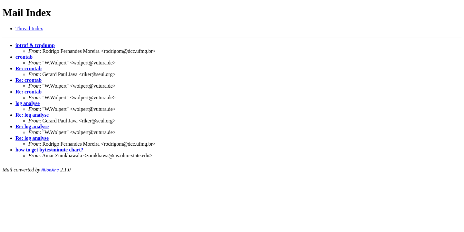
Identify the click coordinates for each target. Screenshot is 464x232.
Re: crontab (28, 68)
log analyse (27, 103)
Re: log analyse (32, 115)
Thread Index (29, 28)
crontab (24, 57)
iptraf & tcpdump (35, 45)
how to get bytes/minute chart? (49, 149)
